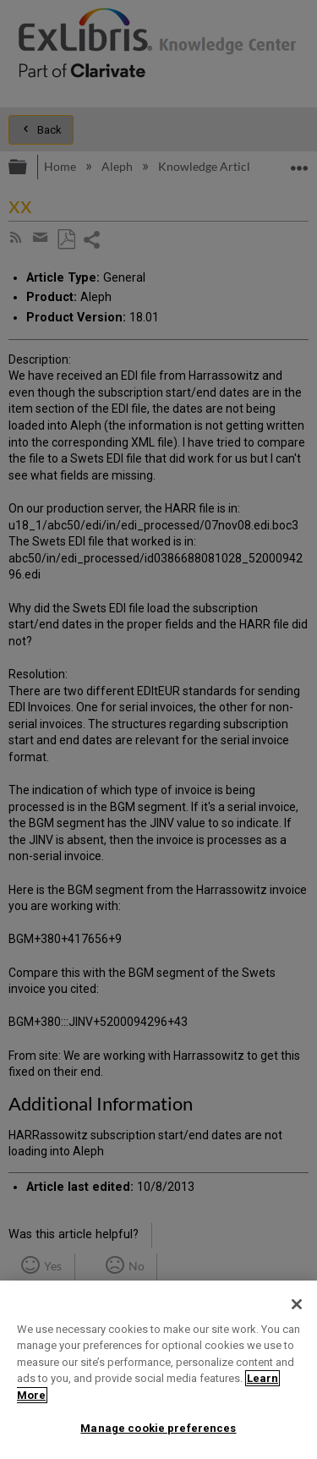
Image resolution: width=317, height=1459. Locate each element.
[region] (158, 1370)
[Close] (296, 1304)
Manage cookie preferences (158, 1428)
